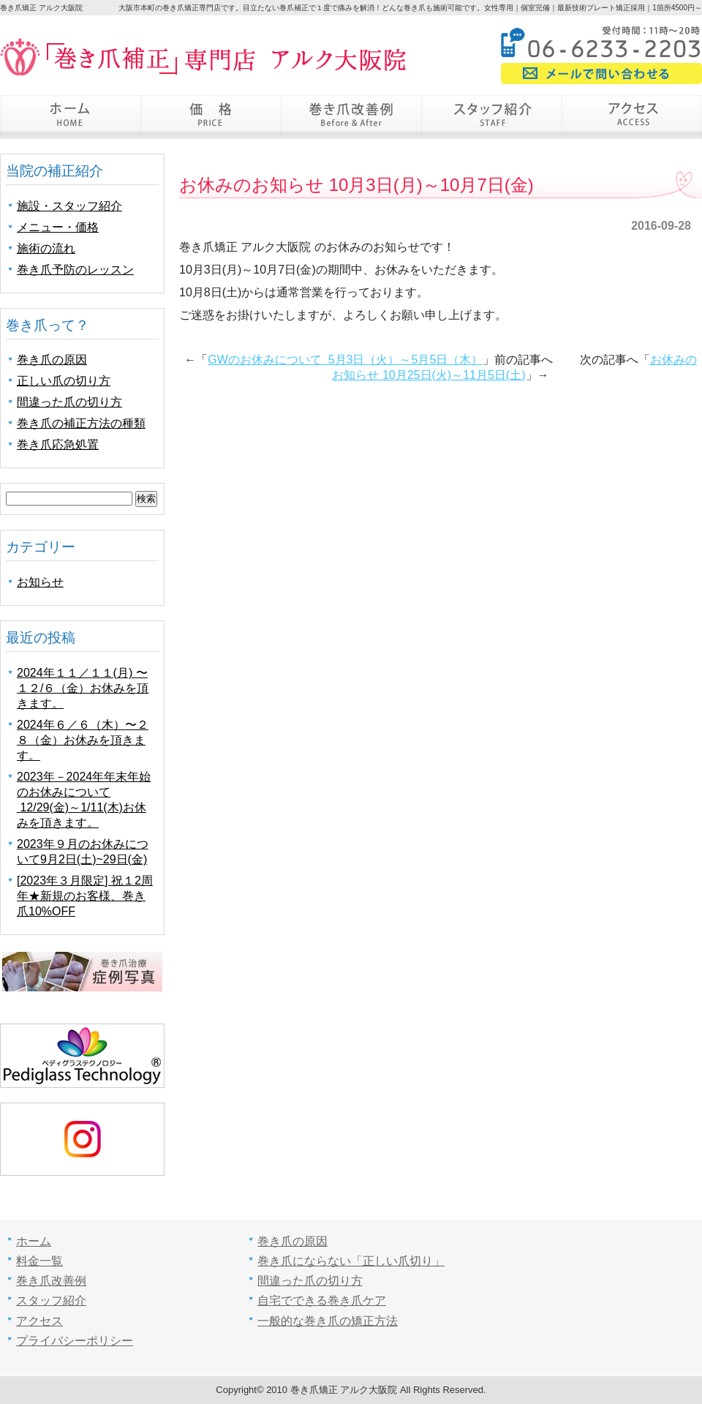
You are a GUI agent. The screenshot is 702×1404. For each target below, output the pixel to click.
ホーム (70, 117)
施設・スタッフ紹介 (69, 206)
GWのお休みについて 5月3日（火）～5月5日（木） (345, 359)
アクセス (632, 117)
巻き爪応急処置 (58, 444)
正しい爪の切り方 (63, 381)
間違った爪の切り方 (69, 402)
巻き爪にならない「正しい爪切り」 (351, 1261)
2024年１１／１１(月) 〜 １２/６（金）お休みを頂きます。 (82, 688)
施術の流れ (46, 248)
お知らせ (40, 582)
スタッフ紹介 (491, 117)
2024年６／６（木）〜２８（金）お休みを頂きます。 (82, 740)
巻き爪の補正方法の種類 (81, 423)
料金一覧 (39, 1261)
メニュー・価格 (58, 227)
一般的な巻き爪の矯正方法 (327, 1321)
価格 (210, 117)
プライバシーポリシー (74, 1340)
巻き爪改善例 (351, 117)
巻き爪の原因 (52, 359)
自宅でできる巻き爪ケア (321, 1300)
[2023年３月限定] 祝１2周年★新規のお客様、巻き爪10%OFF (85, 895)
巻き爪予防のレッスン (75, 269)
